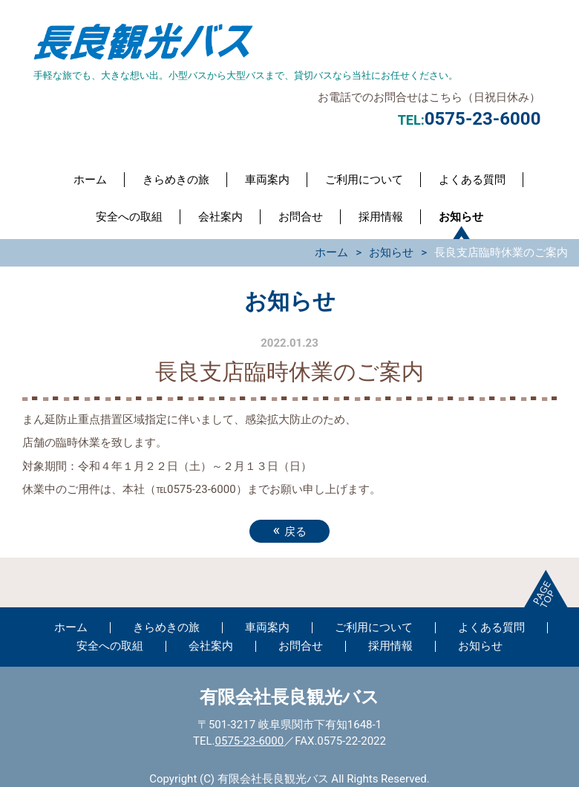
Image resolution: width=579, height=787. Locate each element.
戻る (289, 530)
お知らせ (461, 216)
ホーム (90, 179)
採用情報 (381, 216)
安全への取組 (129, 216)
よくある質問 (472, 179)
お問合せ (300, 216)
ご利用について (364, 179)
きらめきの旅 (176, 179)
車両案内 (267, 179)
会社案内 (220, 216)
